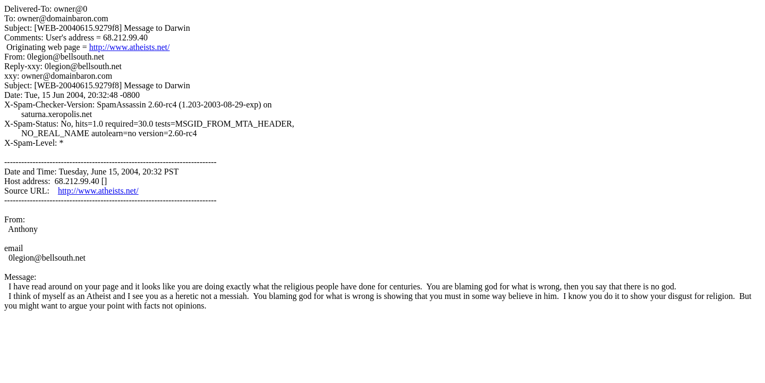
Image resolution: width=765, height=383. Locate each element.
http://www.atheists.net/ (129, 47)
